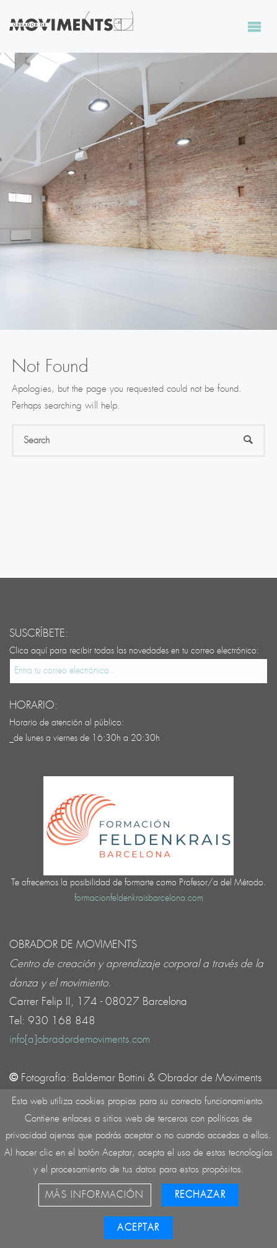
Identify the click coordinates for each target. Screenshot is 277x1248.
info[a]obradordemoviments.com (79, 1039)
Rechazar (200, 1195)
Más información (94, 1195)
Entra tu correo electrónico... (65, 670)
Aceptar (138, 1228)
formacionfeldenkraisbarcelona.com (138, 898)
